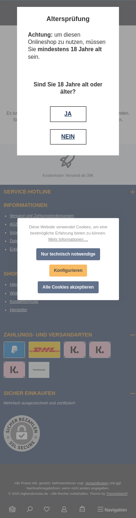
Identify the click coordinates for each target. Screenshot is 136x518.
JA (68, 114)
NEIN (68, 137)
